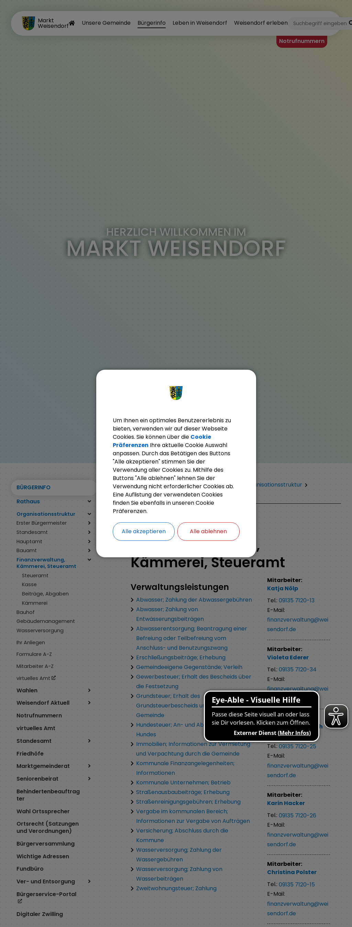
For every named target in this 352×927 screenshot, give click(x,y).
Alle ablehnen (208, 531)
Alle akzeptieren (144, 531)
